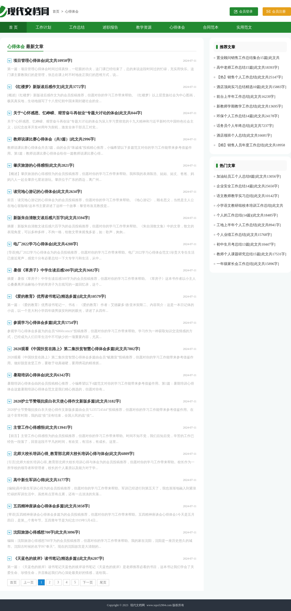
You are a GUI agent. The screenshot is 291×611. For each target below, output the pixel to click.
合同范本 (210, 27)
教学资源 (144, 27)
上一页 (29, 582)
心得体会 (72, 12)
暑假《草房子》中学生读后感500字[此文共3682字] (56, 270)
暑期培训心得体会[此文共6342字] (41, 375)
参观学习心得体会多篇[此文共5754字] (45, 323)
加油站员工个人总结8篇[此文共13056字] (249, 176)
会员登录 (246, 11)
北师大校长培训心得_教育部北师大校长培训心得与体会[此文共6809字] (73, 454)
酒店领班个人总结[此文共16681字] (244, 135)
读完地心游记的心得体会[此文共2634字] (47, 192)
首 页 (13, 27)
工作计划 (43, 27)
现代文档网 (137, 605)
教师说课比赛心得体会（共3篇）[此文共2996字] (54, 139)
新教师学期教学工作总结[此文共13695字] (250, 106)
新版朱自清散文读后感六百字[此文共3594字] (51, 218)
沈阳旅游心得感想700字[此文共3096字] (46, 532)
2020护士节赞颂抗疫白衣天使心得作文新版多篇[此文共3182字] (67, 401)
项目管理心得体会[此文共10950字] (42, 60)
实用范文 (244, 27)
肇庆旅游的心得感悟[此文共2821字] (43, 165)
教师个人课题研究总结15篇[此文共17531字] (251, 254)
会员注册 (279, 11)
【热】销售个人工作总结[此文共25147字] (250, 77)
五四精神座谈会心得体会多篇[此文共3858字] (51, 506)
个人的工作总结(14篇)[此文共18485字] (247, 215)
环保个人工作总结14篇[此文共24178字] (248, 116)
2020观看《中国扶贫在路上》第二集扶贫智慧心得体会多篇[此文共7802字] (76, 349)
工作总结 (77, 27)
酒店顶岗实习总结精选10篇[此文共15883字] (251, 87)
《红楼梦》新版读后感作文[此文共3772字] (49, 87)
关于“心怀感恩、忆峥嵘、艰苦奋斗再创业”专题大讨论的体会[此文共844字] (77, 113)
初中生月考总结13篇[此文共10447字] (246, 244)
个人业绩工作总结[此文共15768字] (244, 235)
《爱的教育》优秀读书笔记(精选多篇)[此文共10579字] (59, 296)
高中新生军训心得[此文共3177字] (41, 480)
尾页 (103, 582)
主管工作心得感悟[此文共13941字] (42, 427)
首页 (56, 12)
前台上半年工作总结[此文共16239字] (246, 97)
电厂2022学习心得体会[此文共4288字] (45, 244)
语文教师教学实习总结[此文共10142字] (248, 196)
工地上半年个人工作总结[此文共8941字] (249, 225)
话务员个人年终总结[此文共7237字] (245, 126)
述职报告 (110, 27)
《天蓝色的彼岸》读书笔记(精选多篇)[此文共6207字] (58, 558)
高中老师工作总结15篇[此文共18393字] (248, 67)
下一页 (88, 582)
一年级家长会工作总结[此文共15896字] (248, 264)
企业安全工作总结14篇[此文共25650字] (248, 186)
